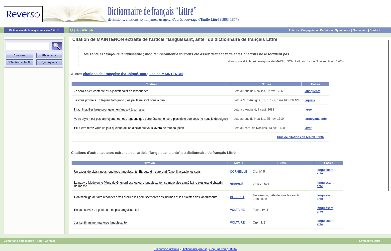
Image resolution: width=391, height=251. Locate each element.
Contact (375, 30)
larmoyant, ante (315, 119)
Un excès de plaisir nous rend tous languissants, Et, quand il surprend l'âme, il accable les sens (137, 171)
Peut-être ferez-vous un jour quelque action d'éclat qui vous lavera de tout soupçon (129, 128)
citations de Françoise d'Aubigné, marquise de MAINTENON (133, 74)
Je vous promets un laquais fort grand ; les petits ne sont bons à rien (119, 100)
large (308, 109)
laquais (309, 100)
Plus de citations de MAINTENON (300, 137)
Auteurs (294, 30)
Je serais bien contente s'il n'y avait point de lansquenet (111, 91)
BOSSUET (237, 197)
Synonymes (343, 30)
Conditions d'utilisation (19, 240)
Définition (326, 30)
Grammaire (360, 30)
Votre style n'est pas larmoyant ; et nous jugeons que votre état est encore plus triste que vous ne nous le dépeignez (151, 119)
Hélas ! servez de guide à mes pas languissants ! (106, 210)
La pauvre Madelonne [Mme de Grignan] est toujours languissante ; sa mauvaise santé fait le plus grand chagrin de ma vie (148, 184)
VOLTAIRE (237, 210)
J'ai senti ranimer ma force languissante (100, 222)
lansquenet (312, 91)
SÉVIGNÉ (236, 184)
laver (307, 128)
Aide (39, 240)
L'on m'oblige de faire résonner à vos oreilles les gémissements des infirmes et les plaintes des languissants (145, 197)
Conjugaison (309, 30)
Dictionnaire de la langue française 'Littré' (34, 30)
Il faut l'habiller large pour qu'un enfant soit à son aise (109, 109)
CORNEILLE (238, 171)
